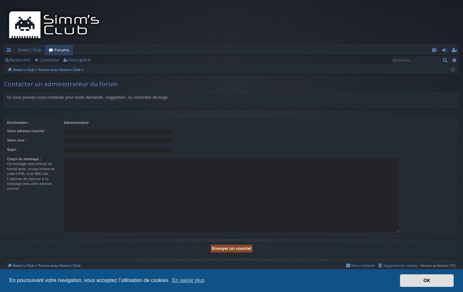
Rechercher (20, 60)
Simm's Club (29, 50)
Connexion (49, 60)
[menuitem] (434, 50)
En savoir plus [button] (188, 280)
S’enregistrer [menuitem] (455, 51)
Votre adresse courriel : (26, 131)
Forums (62, 50)
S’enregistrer (79, 60)
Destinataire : (18, 122)
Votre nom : (16, 140)
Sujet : (12, 149)
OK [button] (427, 280)
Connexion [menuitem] (445, 51)
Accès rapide (10, 51)
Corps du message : (24, 159)
